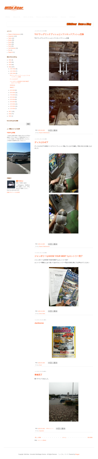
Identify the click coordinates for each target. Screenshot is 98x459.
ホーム (64, 437)
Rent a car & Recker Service (46, 17)
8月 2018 (12, 92)
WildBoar (20, 181)
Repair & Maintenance (44, 132)
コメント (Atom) (42, 440)
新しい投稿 (38, 437)
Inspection (41, 430)
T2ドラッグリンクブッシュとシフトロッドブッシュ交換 (59, 34)
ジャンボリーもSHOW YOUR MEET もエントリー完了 (58, 256)
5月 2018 (12, 99)
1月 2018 (12, 108)
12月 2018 (13, 69)
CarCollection (11, 48)
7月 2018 (12, 95)
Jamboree (39, 323)
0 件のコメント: (50, 428)
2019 (10, 64)
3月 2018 (12, 104)
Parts (9, 46)
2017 (10, 111)
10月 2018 (13, 73)
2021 (10, 60)
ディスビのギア (41, 142)
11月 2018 (13, 71)
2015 (10, 116)
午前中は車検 (11, 132)
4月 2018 (12, 101)
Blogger (77, 454)
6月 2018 (12, 97)
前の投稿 (90, 437)
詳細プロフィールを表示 (13, 192)
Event (40, 313)
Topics (10, 38)
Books (10, 40)
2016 (10, 113)
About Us (16, 17)
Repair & (10, 52)
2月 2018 (12, 106)
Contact (72, 17)
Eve (9, 50)
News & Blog (28, 17)
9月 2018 (12, 90)
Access (63, 17)
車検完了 (38, 375)
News (43, 313)
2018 (10, 67)
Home (7, 17)
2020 (10, 62)
